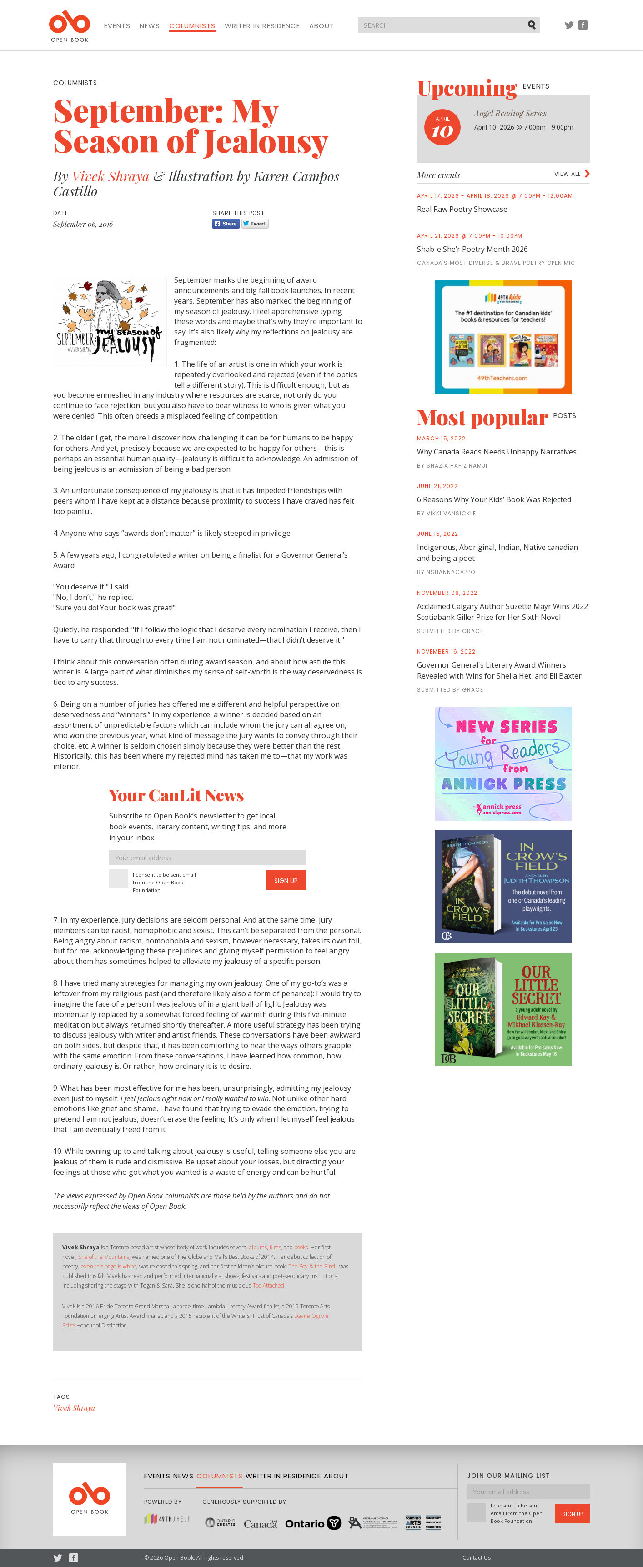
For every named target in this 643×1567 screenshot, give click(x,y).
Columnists (192, 25)
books (301, 1247)
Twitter (569, 29)
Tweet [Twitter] (255, 224)
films (275, 1247)
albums (258, 1247)
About (321, 25)
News (150, 25)
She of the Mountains (103, 1257)
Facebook (583, 29)
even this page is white (108, 1266)
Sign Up (286, 880)
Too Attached (268, 1285)
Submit (532, 24)
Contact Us (476, 1558)
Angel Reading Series (510, 113)
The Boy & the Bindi (312, 1266)
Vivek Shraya (111, 176)
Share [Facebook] (226, 224)
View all (567, 174)
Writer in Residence (262, 25)
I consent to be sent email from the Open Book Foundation (164, 882)
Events (117, 25)
